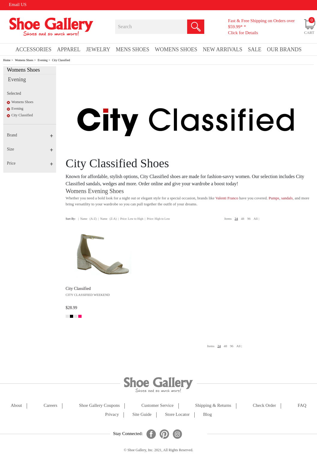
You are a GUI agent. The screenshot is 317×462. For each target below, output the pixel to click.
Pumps (274, 198)
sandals (287, 198)
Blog (207, 414)
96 (248, 218)
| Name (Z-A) (107, 218)
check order (264, 405)
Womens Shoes (24, 60)
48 (242, 218)
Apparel (68, 49)
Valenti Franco (226, 198)
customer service (158, 405)
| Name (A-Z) (87, 218)
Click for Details (243, 32)
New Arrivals (222, 49)
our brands (284, 49)
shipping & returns (213, 405)
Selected (14, 93)
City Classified (61, 60)
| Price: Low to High (130, 218)
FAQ (302, 405)
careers (50, 405)
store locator (177, 414)
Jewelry (98, 49)
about (16, 405)
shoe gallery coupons (99, 405)
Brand (30, 135)
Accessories (34, 49)
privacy (112, 414)
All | (256, 218)
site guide (141, 414)
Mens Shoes (132, 49)
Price (30, 163)
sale (255, 49)
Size (30, 149)
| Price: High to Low (157, 218)
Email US (18, 4)
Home (6, 60)
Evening (42, 60)
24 (236, 218)
